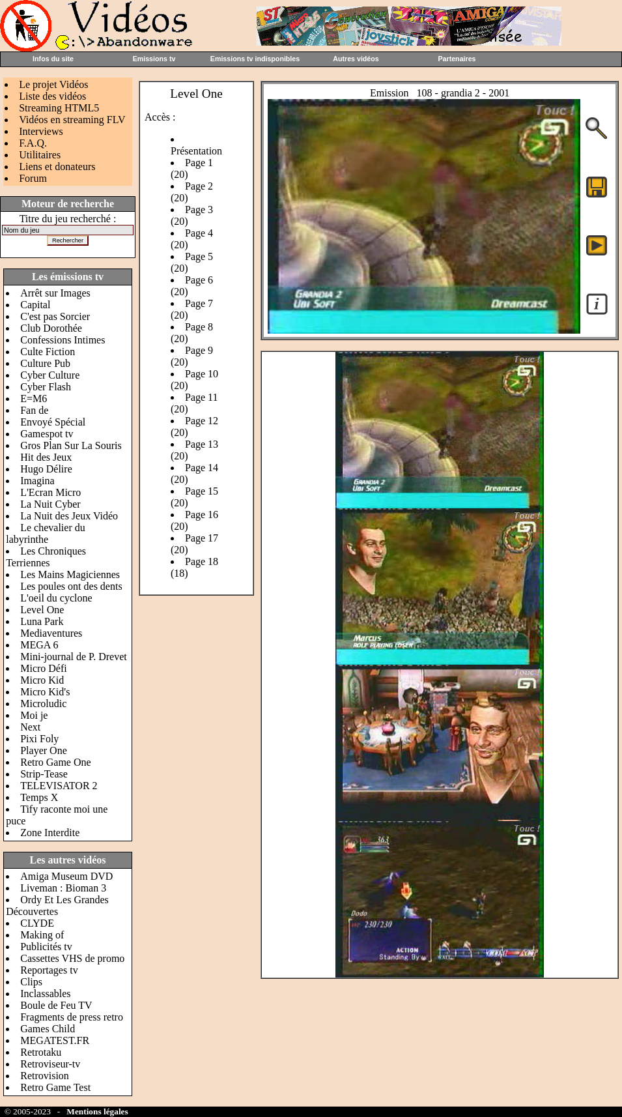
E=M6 (33, 398)
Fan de (34, 410)
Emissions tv (154, 59)
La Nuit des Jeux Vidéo (69, 515)
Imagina (37, 480)
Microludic (43, 703)
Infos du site (53, 59)
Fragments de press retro (71, 1017)
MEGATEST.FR (54, 1040)
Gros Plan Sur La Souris (71, 445)
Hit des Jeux (46, 457)
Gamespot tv (46, 433)
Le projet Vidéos (53, 84)
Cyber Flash (45, 386)
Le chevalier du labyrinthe (45, 533)
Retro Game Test (55, 1087)
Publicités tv (46, 946)
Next (30, 727)
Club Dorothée (51, 328)
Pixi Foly (39, 738)
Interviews (41, 131)
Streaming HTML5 (59, 107)
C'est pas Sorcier (55, 316)
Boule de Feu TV (56, 1005)
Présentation (196, 150)
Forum (33, 178)
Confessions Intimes (62, 339)
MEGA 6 (39, 644)
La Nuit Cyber (50, 504)
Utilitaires (40, 154)
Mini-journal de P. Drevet (73, 656)
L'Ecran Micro (50, 492)
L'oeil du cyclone (56, 597)
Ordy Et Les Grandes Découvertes (57, 905)
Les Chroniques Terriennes (46, 556)
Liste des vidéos (52, 96)
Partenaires (456, 59)
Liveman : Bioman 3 (63, 887)
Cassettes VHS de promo (72, 958)
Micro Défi (43, 668)
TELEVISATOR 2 (58, 785)
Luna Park (41, 621)
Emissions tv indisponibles (255, 59)
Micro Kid (42, 680)
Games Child (47, 1028)
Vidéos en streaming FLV (72, 119)
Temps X (39, 797)
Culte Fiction (47, 351)
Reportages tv (49, 970)
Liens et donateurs (57, 166)
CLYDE (37, 923)
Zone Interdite (49, 832)
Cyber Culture (49, 375)
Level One (42, 609)
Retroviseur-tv (50, 1063)
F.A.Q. (33, 143)
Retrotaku (40, 1052)
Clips (31, 981)
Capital (35, 304)
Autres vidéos (355, 59)
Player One (43, 750)
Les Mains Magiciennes (70, 574)
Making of (42, 934)
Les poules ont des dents (71, 586)
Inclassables (45, 993)
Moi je (34, 715)
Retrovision (44, 1075)
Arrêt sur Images (55, 292)
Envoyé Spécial (52, 422)
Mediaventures (51, 633)
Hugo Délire (46, 468)
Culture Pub (45, 363)
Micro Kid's (45, 691)
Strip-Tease (44, 773)
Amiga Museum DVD (66, 876)
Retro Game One (55, 762)
